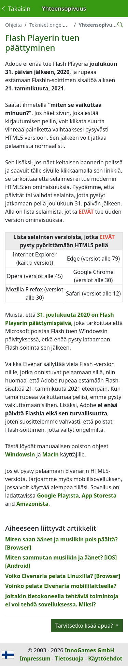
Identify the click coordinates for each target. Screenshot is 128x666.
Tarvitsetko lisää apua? (84, 625)
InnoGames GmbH (89, 650)
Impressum (35, 658)
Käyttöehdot (105, 658)
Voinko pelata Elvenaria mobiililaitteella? (60, 586)
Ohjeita (13, 25)
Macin (50, 454)
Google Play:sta (58, 495)
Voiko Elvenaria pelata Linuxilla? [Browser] (62, 576)
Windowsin (20, 454)
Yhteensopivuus (98, 25)
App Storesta (98, 495)
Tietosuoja (69, 658)
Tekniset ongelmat (50, 25)
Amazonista (32, 503)
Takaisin (15, 8)
